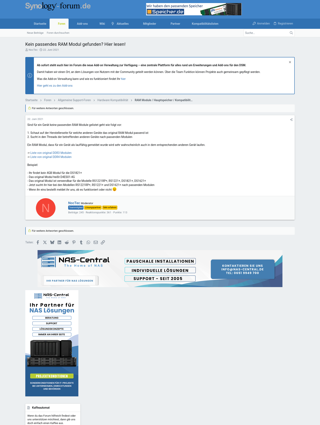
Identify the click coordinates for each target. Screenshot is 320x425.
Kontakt (121, 347)
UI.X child (41, 381)
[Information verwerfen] (289, 62)
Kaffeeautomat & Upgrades (133, 354)
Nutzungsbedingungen (183, 381)
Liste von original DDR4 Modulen (51, 157)
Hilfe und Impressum (262, 381)
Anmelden (215, 331)
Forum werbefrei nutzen (131, 362)
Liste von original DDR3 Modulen (51, 152)
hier (123, 79)
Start (120, 331)
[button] (132, 23)
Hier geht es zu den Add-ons (55, 85)
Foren (120, 339)
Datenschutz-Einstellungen (232, 381)
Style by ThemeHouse (111, 391)
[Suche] (269, 33)
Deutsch (58, 381)
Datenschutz (206, 381)
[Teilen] (232, 120)
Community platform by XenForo (61, 391)
